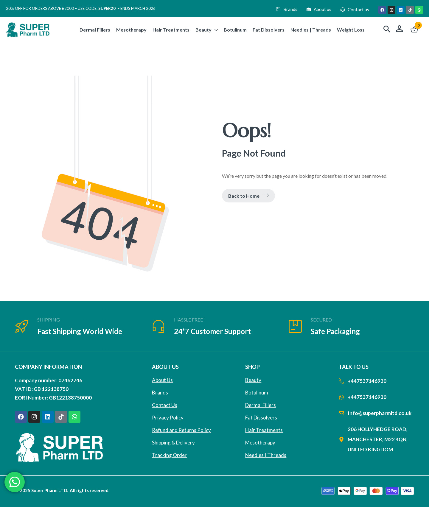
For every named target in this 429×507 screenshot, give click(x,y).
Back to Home (248, 196)
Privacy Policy (168, 417)
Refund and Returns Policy (181, 430)
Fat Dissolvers (261, 417)
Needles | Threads (265, 455)
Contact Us (164, 405)
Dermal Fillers (260, 405)
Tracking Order (169, 455)
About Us (162, 380)
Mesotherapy (260, 442)
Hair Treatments (264, 430)
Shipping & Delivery (173, 442)
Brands (160, 392)
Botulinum (256, 392)
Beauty (253, 380)
